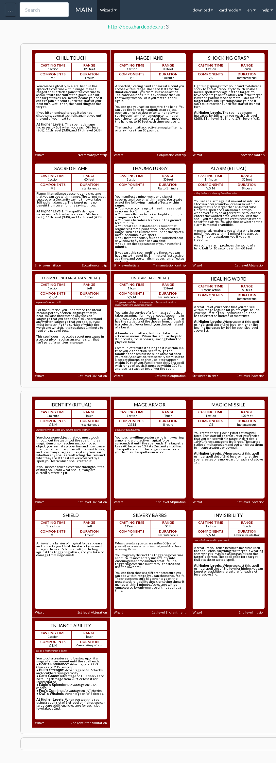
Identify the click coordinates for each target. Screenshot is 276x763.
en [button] (251, 10)
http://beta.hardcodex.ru (135, 26)
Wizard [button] (108, 10)
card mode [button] (230, 10)
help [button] (267, 10)
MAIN (83, 9)
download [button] (203, 10)
